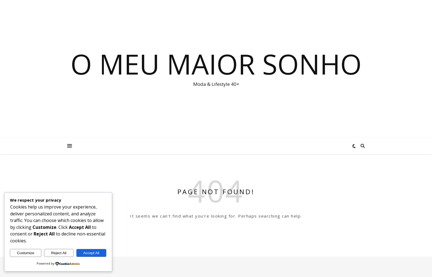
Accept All (91, 253)
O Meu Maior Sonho (216, 64)
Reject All (58, 253)
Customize (25, 253)
